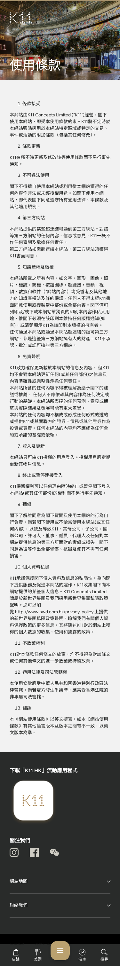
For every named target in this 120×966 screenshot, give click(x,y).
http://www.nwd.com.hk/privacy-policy (54, 612)
